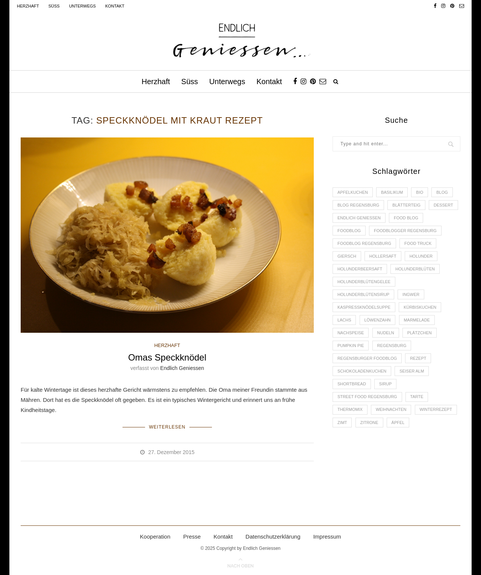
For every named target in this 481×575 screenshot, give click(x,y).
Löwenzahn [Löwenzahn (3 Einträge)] (378, 320)
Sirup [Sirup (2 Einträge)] (385, 385)
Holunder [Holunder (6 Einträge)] (421, 256)
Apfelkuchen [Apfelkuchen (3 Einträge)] (352, 192)
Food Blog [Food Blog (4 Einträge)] (406, 218)
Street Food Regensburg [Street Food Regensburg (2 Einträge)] (367, 397)
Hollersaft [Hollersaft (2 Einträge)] (382, 256)
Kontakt (114, 6)
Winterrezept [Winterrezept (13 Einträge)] (436, 410)
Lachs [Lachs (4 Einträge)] (344, 320)
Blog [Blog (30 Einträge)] (442, 192)
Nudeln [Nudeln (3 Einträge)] (385, 333)
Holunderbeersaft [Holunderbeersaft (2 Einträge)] (360, 269)
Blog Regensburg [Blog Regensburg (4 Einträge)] (358, 205)
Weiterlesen (167, 427)
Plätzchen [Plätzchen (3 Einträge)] (420, 333)
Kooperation (155, 536)
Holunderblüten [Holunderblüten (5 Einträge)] (415, 269)
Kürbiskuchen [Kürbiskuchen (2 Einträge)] (420, 308)
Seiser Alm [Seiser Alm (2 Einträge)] (412, 372)
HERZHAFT (167, 345)
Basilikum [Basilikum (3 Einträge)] (392, 192)
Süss (54, 6)
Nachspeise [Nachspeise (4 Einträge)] (350, 333)
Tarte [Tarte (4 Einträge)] (417, 397)
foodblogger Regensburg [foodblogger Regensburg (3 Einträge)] (405, 231)
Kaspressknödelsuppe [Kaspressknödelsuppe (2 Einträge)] (364, 308)
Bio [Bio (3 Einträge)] (420, 192)
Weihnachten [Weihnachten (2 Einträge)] (391, 410)
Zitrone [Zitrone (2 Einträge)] (369, 423)
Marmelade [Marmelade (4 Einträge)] (417, 320)
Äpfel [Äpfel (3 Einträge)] (398, 423)
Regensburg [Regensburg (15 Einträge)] (392, 346)
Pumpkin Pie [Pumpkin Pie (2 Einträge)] (350, 346)
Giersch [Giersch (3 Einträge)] (346, 256)
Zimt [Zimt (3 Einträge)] (342, 423)
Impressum (327, 536)
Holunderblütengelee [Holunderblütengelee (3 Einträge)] (364, 282)
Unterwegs (82, 6)
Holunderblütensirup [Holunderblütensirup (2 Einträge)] (363, 295)
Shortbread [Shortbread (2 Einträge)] (351, 385)
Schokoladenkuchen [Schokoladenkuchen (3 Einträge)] (362, 372)
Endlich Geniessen (182, 368)
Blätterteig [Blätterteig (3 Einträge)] (407, 205)
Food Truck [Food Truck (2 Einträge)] (418, 243)
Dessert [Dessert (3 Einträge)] (444, 205)
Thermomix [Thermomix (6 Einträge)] (350, 410)
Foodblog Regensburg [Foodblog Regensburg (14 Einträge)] (364, 243)
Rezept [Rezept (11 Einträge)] (418, 359)
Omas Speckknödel (167, 357)
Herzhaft (28, 6)
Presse (192, 536)
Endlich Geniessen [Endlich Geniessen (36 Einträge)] (359, 218)
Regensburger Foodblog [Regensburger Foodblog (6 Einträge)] (367, 359)
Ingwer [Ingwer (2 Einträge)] (411, 295)
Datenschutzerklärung (272, 536)
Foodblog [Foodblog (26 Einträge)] (349, 231)
